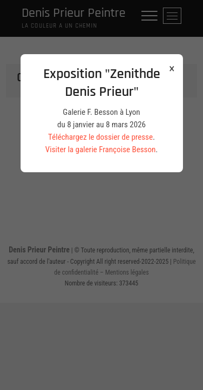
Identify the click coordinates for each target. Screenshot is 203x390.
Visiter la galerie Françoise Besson (100, 149)
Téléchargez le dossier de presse (100, 137)
